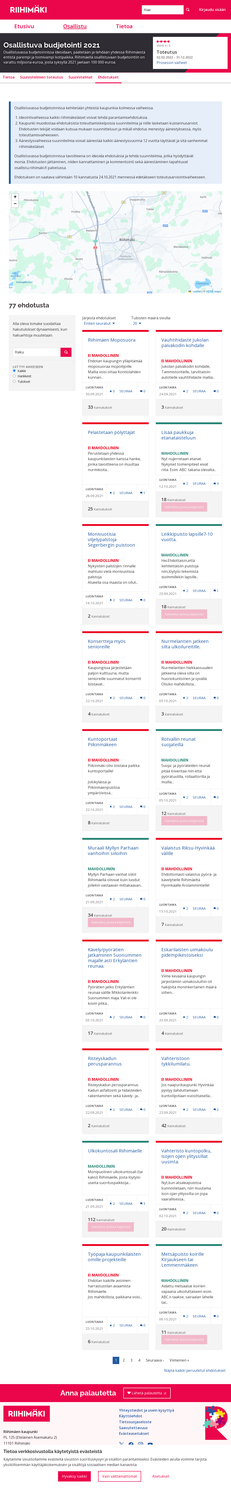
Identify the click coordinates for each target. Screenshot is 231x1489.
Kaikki (19, 371)
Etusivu (24, 26)
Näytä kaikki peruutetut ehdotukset (195, 1370)
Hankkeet (22, 376)
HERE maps (213, 291)
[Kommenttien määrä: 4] (216, 483)
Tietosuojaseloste (135, 1421)
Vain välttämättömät (119, 1476)
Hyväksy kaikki (74, 1476)
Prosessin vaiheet (172, 62)
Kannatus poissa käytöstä (184, 507)
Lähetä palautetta (149, 1394)
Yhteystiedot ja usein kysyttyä (146, 1410)
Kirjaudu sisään (212, 9)
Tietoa (124, 26)
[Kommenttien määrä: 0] (142, 391)
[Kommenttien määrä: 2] (216, 1109)
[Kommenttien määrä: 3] (142, 1203)
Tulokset (21, 382)
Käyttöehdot (130, 1415)
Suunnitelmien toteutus (41, 77)
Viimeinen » (179, 1360)
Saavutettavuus (133, 1427)
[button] (15, 197)
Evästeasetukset (134, 1433)
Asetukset (160, 1476)
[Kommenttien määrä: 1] (142, 493)
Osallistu (75, 26)
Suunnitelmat (81, 77)
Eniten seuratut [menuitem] (97, 323)
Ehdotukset (108, 77)
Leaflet (194, 291)
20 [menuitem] (135, 323)
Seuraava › (155, 1360)
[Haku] (37, 352)
